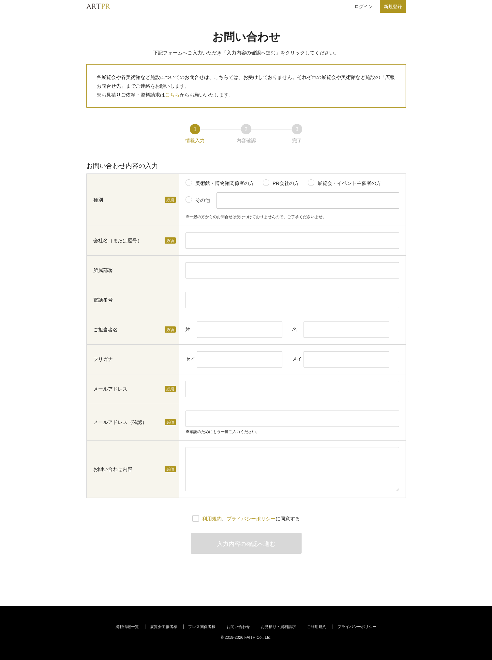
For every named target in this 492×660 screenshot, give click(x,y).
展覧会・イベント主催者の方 (349, 183)
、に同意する (251, 518)
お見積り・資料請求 (278, 626)
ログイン (363, 6)
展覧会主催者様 (163, 626)
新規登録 (393, 6)
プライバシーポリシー (251, 518)
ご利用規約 (316, 626)
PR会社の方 (286, 183)
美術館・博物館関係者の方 (224, 183)
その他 (202, 200)
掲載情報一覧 (127, 626)
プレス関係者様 (202, 626)
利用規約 (212, 518)
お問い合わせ (238, 626)
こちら (172, 95)
